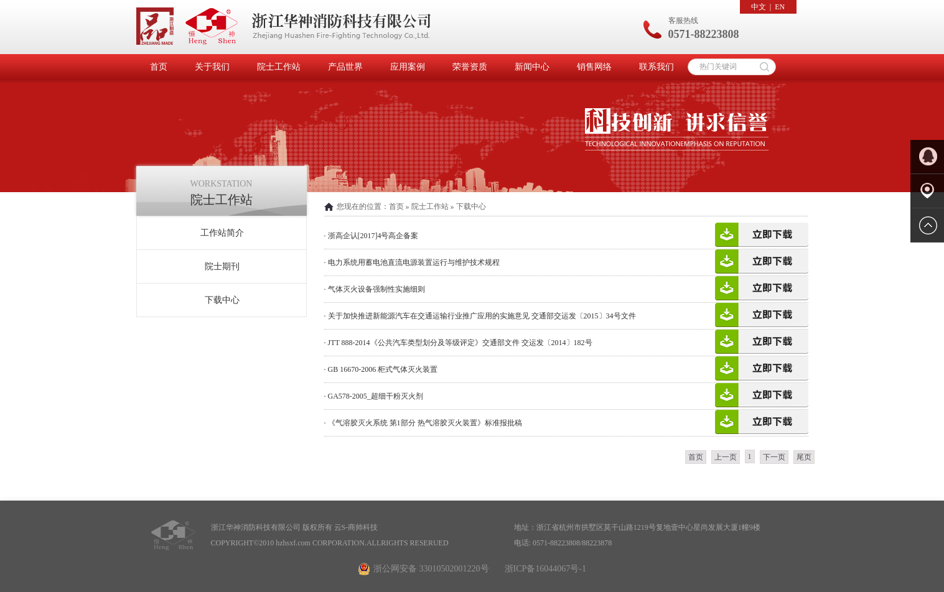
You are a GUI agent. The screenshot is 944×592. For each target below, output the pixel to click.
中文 (758, 6)
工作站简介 (222, 233)
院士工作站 (279, 67)
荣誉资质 (469, 67)
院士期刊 (222, 266)
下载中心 (222, 300)
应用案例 (407, 67)
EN (780, 6)
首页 (158, 67)
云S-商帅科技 (356, 527)
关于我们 (212, 67)
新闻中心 (532, 67)
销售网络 (594, 67)
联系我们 (656, 67)
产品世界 (345, 67)
